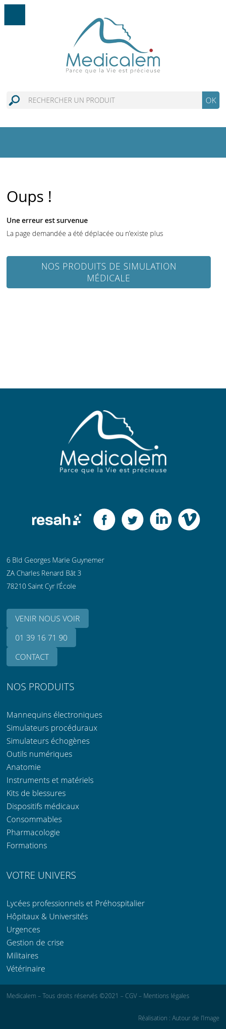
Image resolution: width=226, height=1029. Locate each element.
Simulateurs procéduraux (52, 727)
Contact (32, 656)
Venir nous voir (47, 618)
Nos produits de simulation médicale (108, 272)
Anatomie (24, 767)
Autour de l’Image (195, 1018)
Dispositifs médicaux (43, 806)
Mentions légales (166, 996)
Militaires (22, 955)
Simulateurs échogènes (48, 740)
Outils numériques (39, 754)
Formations (27, 845)
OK (211, 100)
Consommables (34, 819)
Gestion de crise (35, 942)
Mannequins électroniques (54, 714)
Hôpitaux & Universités (47, 916)
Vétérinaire (26, 968)
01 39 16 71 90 (41, 637)
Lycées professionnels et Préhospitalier (76, 903)
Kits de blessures (36, 793)
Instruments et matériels (50, 780)
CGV (131, 996)
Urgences (23, 929)
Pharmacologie (33, 832)
